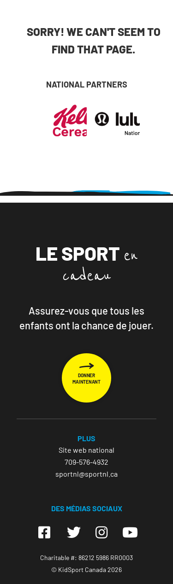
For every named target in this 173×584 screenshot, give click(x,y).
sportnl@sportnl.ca (86, 473)
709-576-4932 (86, 461)
